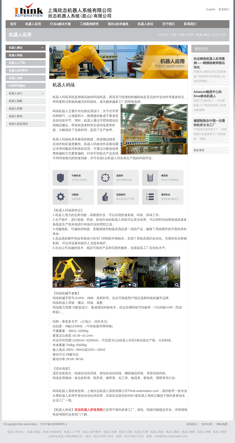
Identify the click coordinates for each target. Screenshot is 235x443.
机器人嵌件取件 (18, 70)
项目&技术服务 (118, 24)
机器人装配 (15, 101)
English (211, 9)
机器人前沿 (145, 24)
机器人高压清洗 (18, 123)
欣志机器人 (26, 10)
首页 (13, 24)
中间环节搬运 (17, 85)
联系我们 (224, 9)
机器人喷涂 (15, 116)
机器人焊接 (15, 108)
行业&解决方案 (60, 24)
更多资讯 (199, 150)
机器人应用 (33, 24)
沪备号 (53, 424)
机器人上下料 (17, 62)
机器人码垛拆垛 (52, 431)
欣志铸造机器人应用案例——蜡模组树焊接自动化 (209, 63)
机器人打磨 (141, 431)
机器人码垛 (15, 55)
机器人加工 (15, 93)
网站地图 (222, 424)
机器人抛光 (157, 431)
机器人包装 (15, 78)
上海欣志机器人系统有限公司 (83, 10)
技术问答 (207, 424)
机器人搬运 (203, 34)
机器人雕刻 (172, 431)
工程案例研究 (89, 24)
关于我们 (168, 24)
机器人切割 (125, 431)
